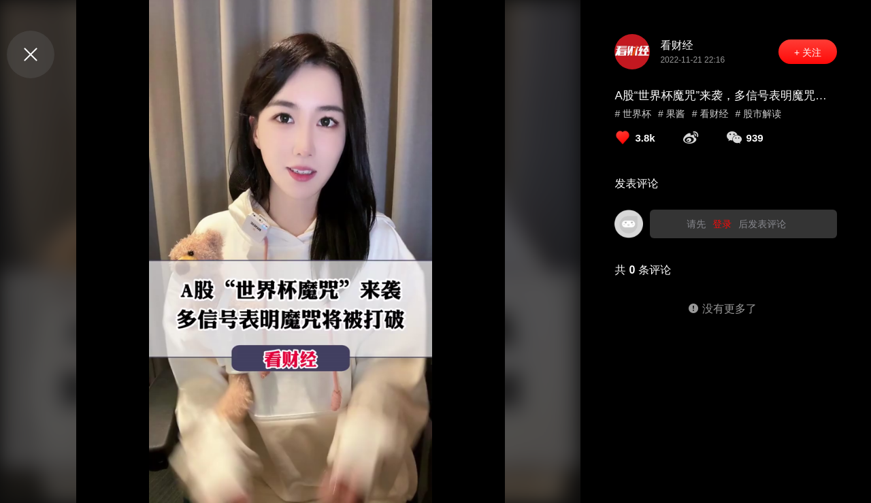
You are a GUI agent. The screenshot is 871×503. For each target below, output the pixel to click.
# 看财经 (710, 113)
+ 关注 (807, 52)
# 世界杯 (632, 113)
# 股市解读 (758, 113)
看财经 (676, 45)
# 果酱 (671, 113)
